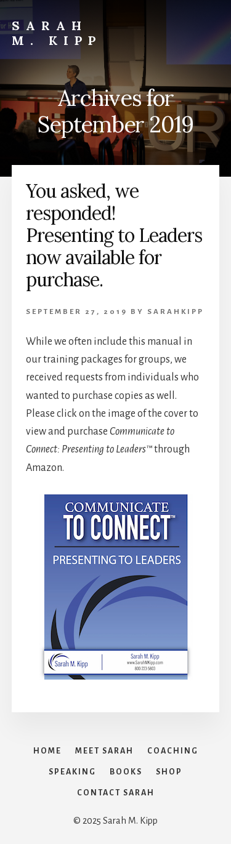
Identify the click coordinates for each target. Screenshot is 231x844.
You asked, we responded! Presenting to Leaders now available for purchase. (114, 235)
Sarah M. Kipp (57, 33)
